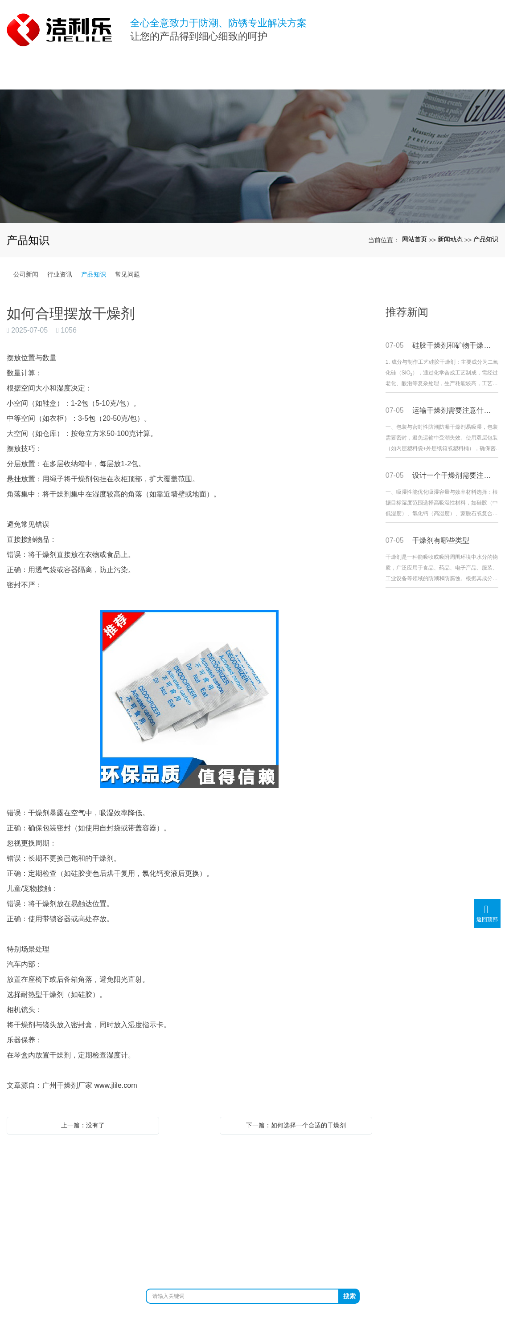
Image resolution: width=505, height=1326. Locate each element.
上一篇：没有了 (83, 1125)
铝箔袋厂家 (260, 1261)
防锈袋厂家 (185, 1261)
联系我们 (463, 1170)
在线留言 (393, 1170)
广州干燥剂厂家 (140, 1261)
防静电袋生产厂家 (345, 1261)
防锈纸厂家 (222, 1261)
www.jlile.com (115, 1085)
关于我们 (111, 1170)
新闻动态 (450, 239)
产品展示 (182, 1170)
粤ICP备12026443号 (252, 1270)
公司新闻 (25, 274)
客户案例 (322, 1170)
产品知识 (485, 239)
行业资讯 (59, 274)
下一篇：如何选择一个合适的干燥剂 (296, 1125)
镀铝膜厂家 (297, 1261)
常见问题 (127, 274)
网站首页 (414, 239)
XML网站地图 (342, 1251)
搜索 (349, 1296)
